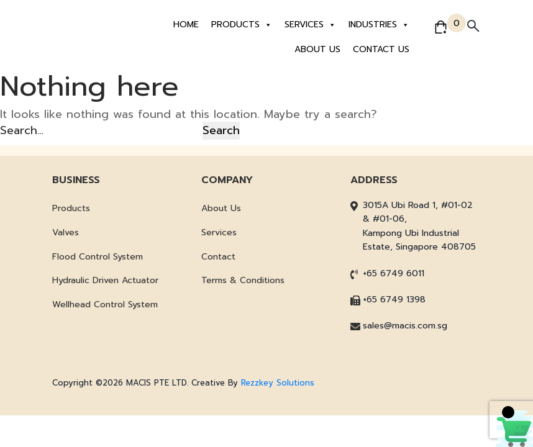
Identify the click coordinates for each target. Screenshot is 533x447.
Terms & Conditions (243, 280)
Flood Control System (97, 256)
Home (186, 24)
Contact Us (381, 49)
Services (310, 24)
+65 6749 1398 (394, 299)
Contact (218, 256)
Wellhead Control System (105, 304)
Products (241, 24)
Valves (65, 232)
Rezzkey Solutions (277, 383)
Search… (21, 130)
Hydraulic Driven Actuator (105, 280)
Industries (378, 24)
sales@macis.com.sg (405, 325)
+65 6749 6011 (393, 273)
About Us (317, 49)
